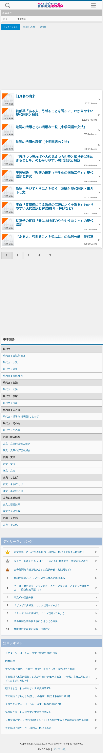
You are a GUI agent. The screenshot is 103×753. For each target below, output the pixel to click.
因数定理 (10, 661)
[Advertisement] (51, 60)
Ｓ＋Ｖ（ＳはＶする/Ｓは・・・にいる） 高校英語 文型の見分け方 (51, 560)
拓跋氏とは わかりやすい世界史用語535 (27, 712)
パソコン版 (59, 749)
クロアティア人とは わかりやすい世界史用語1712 (33, 704)
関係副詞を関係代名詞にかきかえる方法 (36, 621)
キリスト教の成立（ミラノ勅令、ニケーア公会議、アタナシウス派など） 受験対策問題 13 (51, 588)
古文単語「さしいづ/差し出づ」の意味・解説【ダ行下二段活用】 (49, 552)
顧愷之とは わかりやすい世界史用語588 (27, 688)
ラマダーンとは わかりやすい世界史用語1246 (31, 653)
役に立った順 (29, 27)
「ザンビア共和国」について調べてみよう (37, 605)
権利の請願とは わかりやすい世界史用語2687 (39, 578)
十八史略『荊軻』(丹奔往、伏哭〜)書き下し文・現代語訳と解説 (40, 668)
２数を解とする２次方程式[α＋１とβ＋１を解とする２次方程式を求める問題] (47, 720)
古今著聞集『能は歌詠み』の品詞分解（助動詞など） (43, 569)
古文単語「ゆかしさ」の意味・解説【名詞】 (29, 727)
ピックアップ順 (10, 27)
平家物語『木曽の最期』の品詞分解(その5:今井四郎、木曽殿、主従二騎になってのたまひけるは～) (47, 678)
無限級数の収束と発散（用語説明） (33, 629)
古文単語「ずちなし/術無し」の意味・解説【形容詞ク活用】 (38, 696)
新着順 (43, 27)
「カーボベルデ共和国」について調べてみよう (39, 613)
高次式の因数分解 (23, 597)
